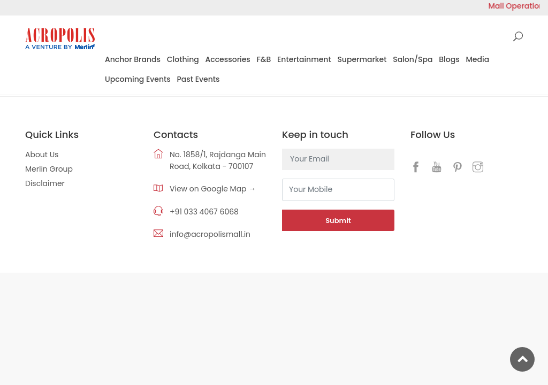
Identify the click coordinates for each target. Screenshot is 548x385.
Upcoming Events (138, 79)
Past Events (198, 79)
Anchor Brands (133, 59)
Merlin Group (49, 169)
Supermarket (361, 59)
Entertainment (304, 59)
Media (477, 59)
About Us (41, 154)
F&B (264, 59)
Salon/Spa (412, 59)
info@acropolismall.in (210, 234)
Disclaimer (45, 183)
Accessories (228, 59)
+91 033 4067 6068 (204, 211)
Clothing (183, 59)
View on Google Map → (213, 188)
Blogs (449, 59)
